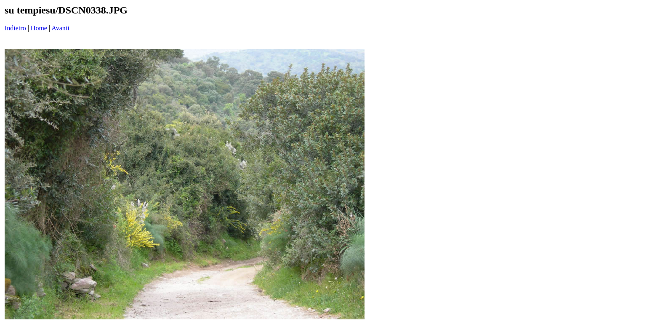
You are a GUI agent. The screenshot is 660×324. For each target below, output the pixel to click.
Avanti (60, 28)
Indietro (15, 28)
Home (39, 28)
